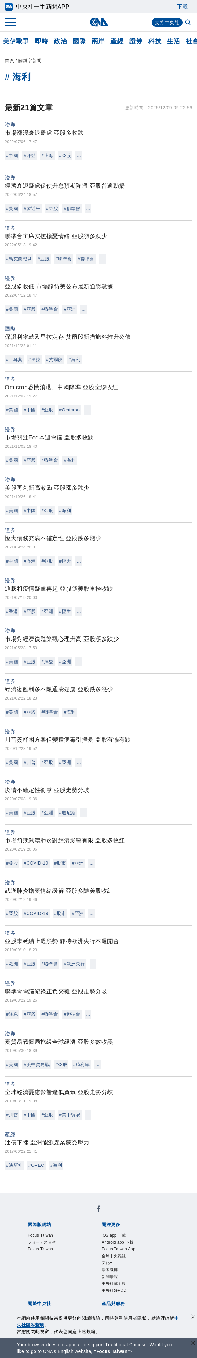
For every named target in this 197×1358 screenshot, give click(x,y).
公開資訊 (84, 1266)
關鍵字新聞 (30, 60)
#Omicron (69, 409)
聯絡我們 (102, 1275)
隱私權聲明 (75, 1275)
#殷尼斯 (67, 812)
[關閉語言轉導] (193, 1343)
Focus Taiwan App (131, 1232)
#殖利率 (81, 1064)
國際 (79, 41)
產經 (116, 41)
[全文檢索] (188, 22)
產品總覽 (36, 1292)
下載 (182, 6)
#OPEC (36, 1165)
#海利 (74, 359)
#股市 (60, 863)
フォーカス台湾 (82, 1215)
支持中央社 (166, 22)
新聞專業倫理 (149, 1266)
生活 (173, 41)
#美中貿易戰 (37, 1064)
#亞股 (65, 155)
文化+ (56, 1241)
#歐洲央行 (74, 963)
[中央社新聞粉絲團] (26, 1198)
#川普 (29, 762)
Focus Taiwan (43, 1215)
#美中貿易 (69, 1114)
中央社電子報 (128, 1241)
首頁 (9, 60)
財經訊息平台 (137, 1292)
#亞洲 (69, 309)
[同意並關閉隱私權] (193, 1317)
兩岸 (98, 41)
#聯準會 (72, 208)
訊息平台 (107, 1292)
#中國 (12, 155)
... (79, 155)
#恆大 (65, 560)
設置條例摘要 (113, 1266)
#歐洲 (12, 963)
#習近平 (32, 208)
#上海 (47, 155)
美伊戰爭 (16, 41)
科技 (154, 41)
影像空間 (84, 1292)
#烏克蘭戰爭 (19, 258)
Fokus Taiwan (121, 1215)
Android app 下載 (83, 1232)
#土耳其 (14, 359)
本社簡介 (36, 1266)
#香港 (29, 560)
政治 (60, 41)
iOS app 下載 (42, 1232)
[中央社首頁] (98, 22)
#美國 (12, 208)
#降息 (12, 1014)
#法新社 (14, 1165)
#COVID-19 (36, 863)
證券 (135, 41)
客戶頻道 (60, 1292)
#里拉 (34, 359)
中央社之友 (45, 1301)
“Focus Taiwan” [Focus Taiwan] (112, 1351)
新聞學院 (99, 1241)
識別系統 (60, 1266)
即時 (41, 41)
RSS (66, 1301)
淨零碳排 (75, 1241)
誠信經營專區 (42, 1275)
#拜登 (29, 155)
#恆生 (65, 611)
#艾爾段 (54, 359)
